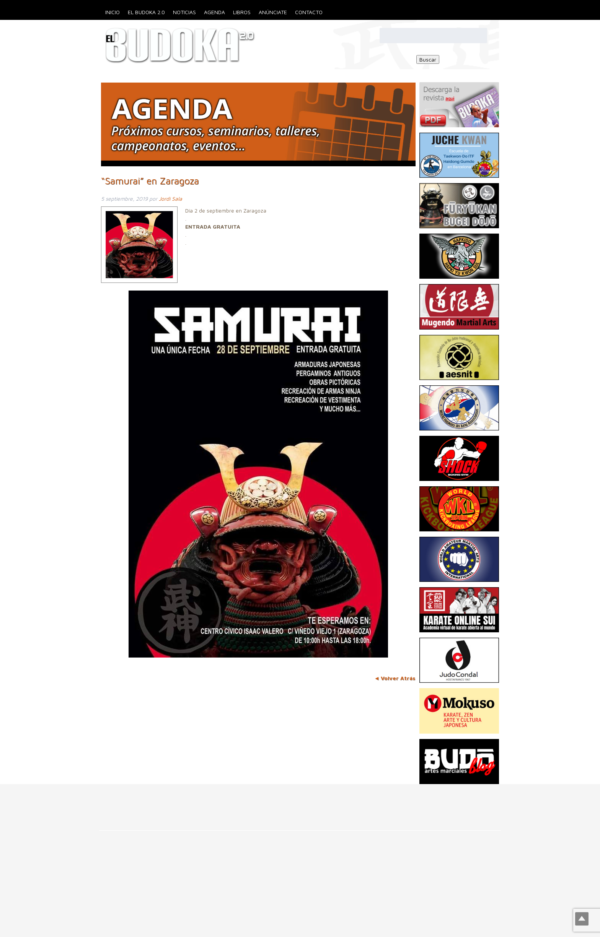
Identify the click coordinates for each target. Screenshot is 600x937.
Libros (242, 12)
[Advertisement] (139, 801)
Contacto (309, 12)
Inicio (112, 12)
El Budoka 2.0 (146, 12)
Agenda (214, 12)
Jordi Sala (170, 198)
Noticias (184, 12)
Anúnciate (273, 12)
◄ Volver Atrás (395, 678)
